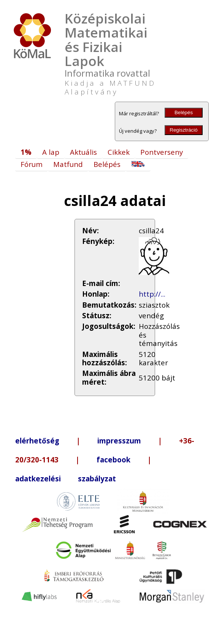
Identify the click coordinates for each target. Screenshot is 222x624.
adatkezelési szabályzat (65, 478)
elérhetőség (37, 440)
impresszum (119, 440)
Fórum (32, 164)
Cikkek (119, 152)
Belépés (183, 112)
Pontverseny (161, 152)
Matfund (68, 164)
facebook (113, 459)
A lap (50, 152)
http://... (152, 294)
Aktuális (83, 152)
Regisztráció (183, 130)
